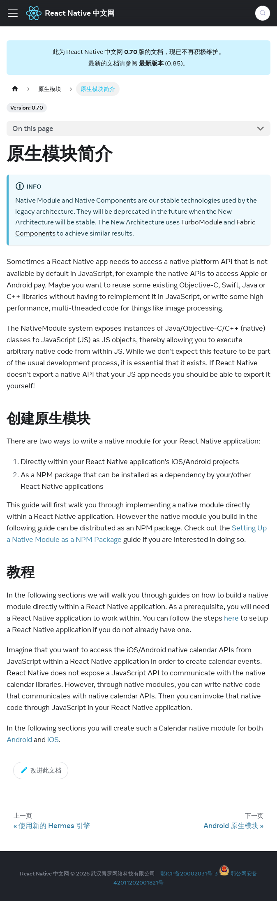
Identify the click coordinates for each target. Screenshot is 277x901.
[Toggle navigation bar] (13, 13)
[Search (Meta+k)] (262, 13)
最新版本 (151, 63)
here (231, 618)
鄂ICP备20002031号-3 (189, 873)
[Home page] (15, 89)
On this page (32, 128)
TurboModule (201, 222)
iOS (53, 739)
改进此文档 (40, 770)
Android (19, 739)
